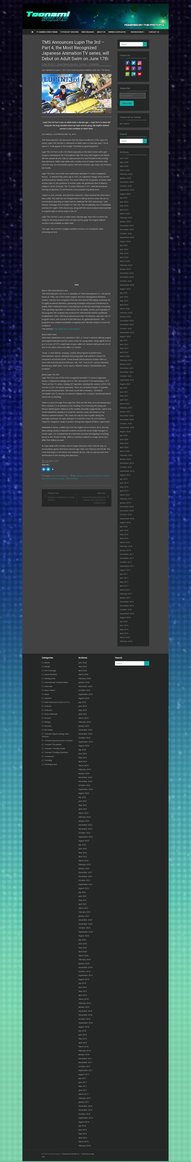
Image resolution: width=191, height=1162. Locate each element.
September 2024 (132, 237)
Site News (36, 730)
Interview (36, 686)
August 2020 (130, 431)
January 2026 (130, 178)
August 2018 (130, 522)
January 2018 (130, 550)
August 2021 (130, 384)
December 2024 (131, 225)
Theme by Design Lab (77, 1154)
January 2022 (130, 364)
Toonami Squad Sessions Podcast (46, 737)
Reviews (35, 726)
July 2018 (128, 526)
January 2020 (130, 459)
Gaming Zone (37, 678)
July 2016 (128, 621)
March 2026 (130, 170)
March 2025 (130, 213)
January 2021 (130, 411)
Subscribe (131, 103)
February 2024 (131, 265)
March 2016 (130, 637)
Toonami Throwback (40, 741)
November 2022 (132, 324)
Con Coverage (38, 670)
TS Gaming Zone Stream (47, 32)
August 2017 (130, 570)
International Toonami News (44, 682)
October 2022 (131, 328)
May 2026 (129, 162)
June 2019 (129, 483)
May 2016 (129, 629)
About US (101, 32)
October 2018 (131, 514)
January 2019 (130, 502)
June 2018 (129, 530)
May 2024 (129, 253)
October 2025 (131, 186)
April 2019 (129, 491)
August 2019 (130, 475)
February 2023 (131, 312)
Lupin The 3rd (77, 432)
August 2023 (130, 289)
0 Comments (82, 64)
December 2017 (131, 554)
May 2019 (129, 487)
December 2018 (131, 506)
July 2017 (128, 574)
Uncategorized (38, 761)
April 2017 (129, 586)
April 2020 (129, 447)
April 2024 (129, 257)
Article (35, 662)
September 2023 (132, 285)
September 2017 (132, 566)
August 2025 (130, 194)
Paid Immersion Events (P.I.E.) (44, 702)
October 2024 (131, 233)
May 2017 (129, 582)
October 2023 (131, 281)
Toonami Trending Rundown (44, 749)
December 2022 (131, 320)
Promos (35, 718)
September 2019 (132, 471)
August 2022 (130, 336)
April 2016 (129, 633)
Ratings (35, 722)
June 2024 (129, 249)
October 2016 (131, 609)
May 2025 (129, 205)
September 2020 (132, 427)
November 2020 (132, 419)
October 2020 (131, 423)
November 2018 (132, 510)
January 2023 (130, 316)
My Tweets (129, 123)
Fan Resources (137, 32)
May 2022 (129, 348)
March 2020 (130, 451)
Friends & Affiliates (116, 32)
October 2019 (131, 467)
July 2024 (128, 245)
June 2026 (129, 158)
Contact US (154, 32)
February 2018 (131, 546)
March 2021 (130, 403)
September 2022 (132, 332)
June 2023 (129, 297)
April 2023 (129, 304)
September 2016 (132, 613)
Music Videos (37, 690)
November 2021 (132, 372)
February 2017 (131, 593)
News (41, 432)
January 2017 (130, 597)
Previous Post (52, 452)
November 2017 (132, 558)
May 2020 (129, 443)
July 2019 (128, 479)
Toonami (33, 435)
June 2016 (129, 625)
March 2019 (130, 495)
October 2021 (131, 376)
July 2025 (128, 198)
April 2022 (129, 352)
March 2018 (130, 542)
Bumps (35, 666)
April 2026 (129, 166)
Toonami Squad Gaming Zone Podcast (48, 734)
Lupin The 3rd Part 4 (90, 432)
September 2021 (132, 380)
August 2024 (130, 241)
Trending (36, 757)
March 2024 (130, 261)
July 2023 (128, 293)
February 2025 (131, 217)
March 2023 (130, 308)
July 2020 (128, 435)
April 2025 (129, 209)
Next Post (92, 453)
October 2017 (131, 562)
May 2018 (129, 534)
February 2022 (131, 360)
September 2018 (132, 518)
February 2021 (131, 407)
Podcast (35, 706)
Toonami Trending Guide (42, 745)
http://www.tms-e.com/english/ (55, 308)
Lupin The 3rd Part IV (106, 432)
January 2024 (130, 269)
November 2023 (132, 277)
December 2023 (131, 273)
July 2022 (128, 340)
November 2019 (132, 463)
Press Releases (87, 32)
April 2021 (129, 400)
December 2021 (131, 368)
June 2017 (129, 578)
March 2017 (130, 590)
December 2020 (131, 415)
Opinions (36, 698)
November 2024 (132, 229)
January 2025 (130, 221)
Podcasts (36, 710)
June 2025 (129, 202)
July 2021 (128, 388)
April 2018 (129, 538)
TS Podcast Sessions (69, 32)
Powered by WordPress (58, 1154)
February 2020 (131, 455)
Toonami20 (37, 753)
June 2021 (129, 392)
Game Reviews (38, 674)
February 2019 (131, 498)
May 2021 (129, 395)
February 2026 (131, 174)
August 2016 (130, 617)
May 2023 (129, 300)
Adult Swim (68, 432)
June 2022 (129, 344)
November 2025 (132, 182)
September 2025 (132, 190)
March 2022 (130, 356)
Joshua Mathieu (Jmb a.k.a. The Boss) (60, 64)
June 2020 (129, 439)
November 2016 (132, 605)
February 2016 (131, 641)
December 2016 (131, 601)
